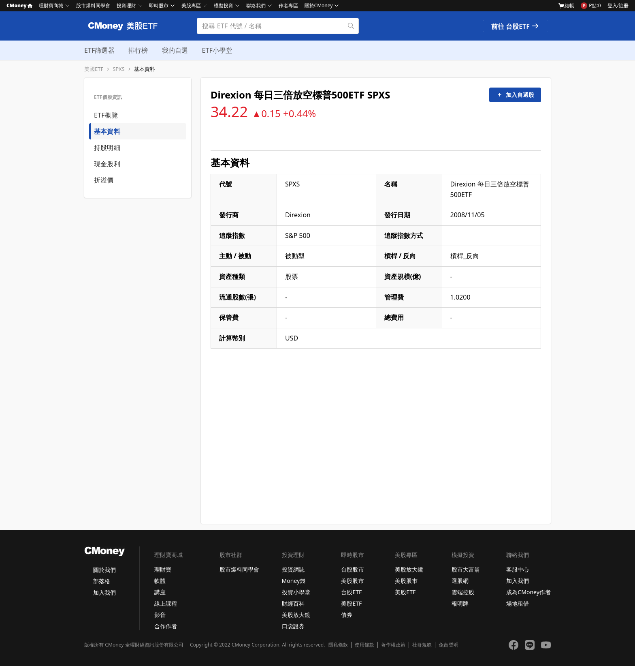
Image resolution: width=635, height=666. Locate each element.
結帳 (566, 5)
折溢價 (104, 180)
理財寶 (162, 569)
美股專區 (191, 5)
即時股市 (158, 5)
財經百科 (293, 603)
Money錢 (294, 581)
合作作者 (165, 626)
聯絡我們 (256, 5)
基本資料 (144, 69)
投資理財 (126, 5)
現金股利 (107, 163)
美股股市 (352, 581)
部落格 (101, 581)
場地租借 (517, 603)
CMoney (19, 5)
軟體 (160, 581)
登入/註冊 (618, 5)
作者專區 (288, 5)
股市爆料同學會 (93, 5)
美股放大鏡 (296, 615)
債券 (346, 615)
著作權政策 (393, 645)
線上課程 (165, 603)
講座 (160, 592)
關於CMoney (319, 5)
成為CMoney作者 (528, 592)
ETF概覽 (106, 115)
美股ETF (351, 603)
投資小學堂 (296, 592)
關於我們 (104, 570)
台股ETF (351, 592)
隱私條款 (338, 645)
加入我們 (104, 592)
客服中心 (517, 569)
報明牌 (460, 603)
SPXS (119, 69)
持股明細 (107, 147)
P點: (591, 5)
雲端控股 (463, 592)
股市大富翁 (466, 569)
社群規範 (422, 645)
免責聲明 (448, 645)
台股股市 (352, 569)
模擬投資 (223, 5)
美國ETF (93, 69)
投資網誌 (293, 569)
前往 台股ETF (515, 26)
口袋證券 (293, 626)
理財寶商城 (51, 5)
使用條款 (364, 645)
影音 (160, 615)
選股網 (460, 581)
